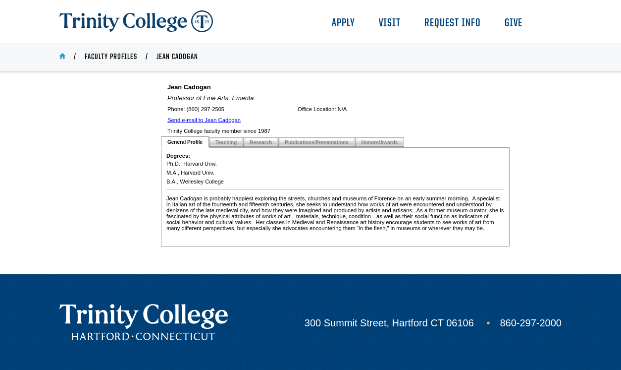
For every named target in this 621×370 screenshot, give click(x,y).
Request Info (452, 23)
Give (513, 23)
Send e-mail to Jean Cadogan (204, 120)
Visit (390, 23)
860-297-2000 (531, 322)
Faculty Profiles (111, 57)
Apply (343, 23)
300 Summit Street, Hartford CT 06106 (389, 322)
